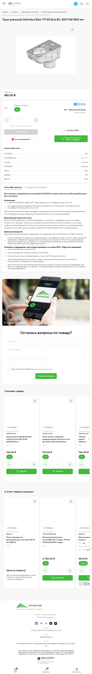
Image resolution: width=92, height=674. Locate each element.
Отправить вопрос (46, 376)
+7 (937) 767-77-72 (53, 630)
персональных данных (43, 369)
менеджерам (18, 579)
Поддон (83, 563)
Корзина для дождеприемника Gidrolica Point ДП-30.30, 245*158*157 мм (19, 439)
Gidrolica (84, 158)
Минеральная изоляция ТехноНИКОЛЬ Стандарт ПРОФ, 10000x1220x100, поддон (56, 539)
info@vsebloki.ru (46, 637)
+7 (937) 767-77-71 (38, 630)
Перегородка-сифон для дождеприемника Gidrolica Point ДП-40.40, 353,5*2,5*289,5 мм (56, 439)
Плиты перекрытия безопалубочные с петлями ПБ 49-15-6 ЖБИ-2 (21, 539)
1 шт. (9, 457)
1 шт (17, 109)
